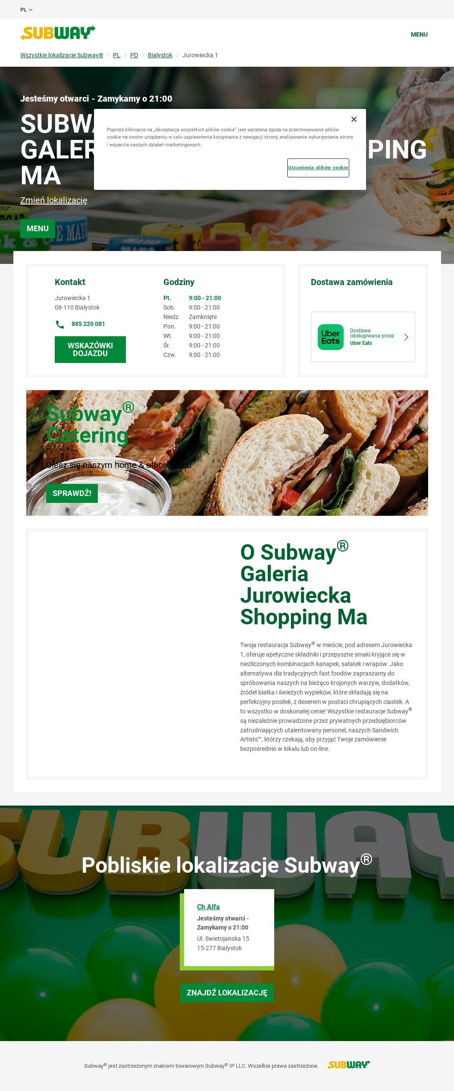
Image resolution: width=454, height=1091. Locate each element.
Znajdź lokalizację (227, 992)
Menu (419, 34)
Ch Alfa (208, 907)
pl (23, 9)
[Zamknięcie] (353, 119)
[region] (230, 149)
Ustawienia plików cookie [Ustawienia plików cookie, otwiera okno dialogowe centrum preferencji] (318, 167)
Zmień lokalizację (54, 200)
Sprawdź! (72, 493)
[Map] (123, 654)
